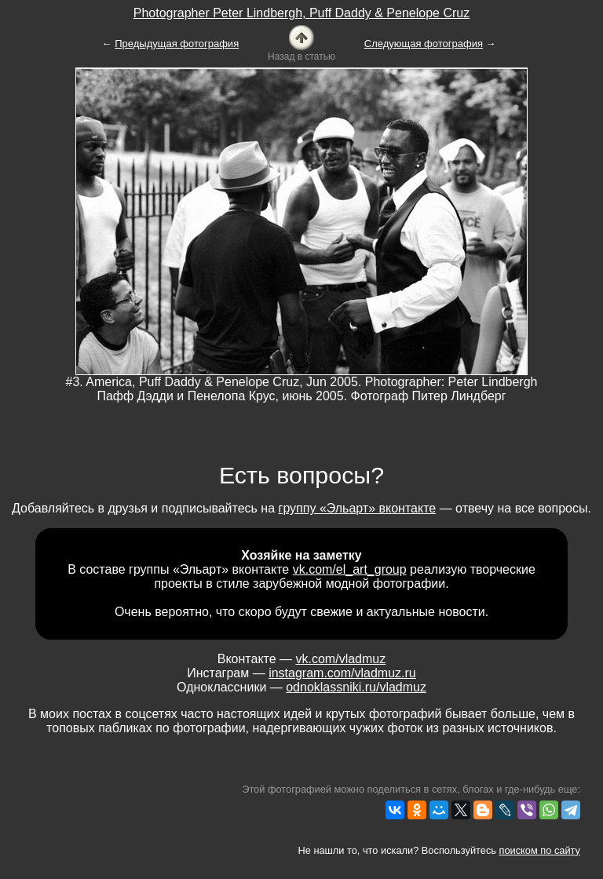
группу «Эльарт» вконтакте (358, 508)
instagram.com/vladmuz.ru (342, 673)
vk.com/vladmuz (341, 659)
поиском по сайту (539, 850)
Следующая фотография (423, 43)
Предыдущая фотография (177, 43)
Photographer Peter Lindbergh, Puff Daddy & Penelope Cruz (301, 13)
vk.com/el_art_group (350, 569)
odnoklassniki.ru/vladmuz (356, 687)
